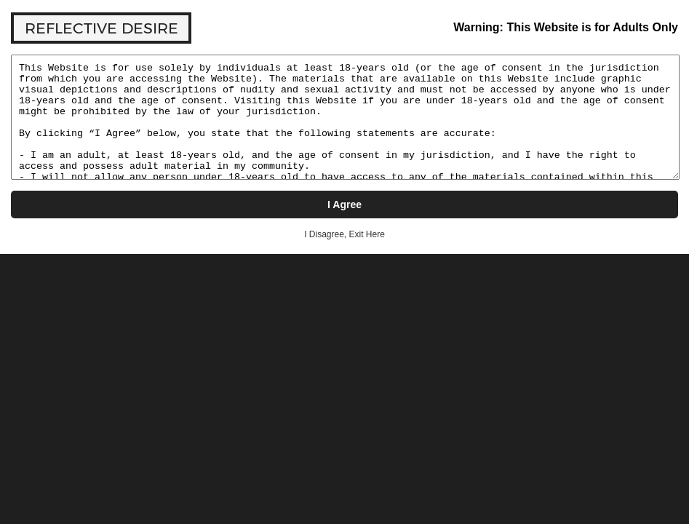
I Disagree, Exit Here (344, 234)
